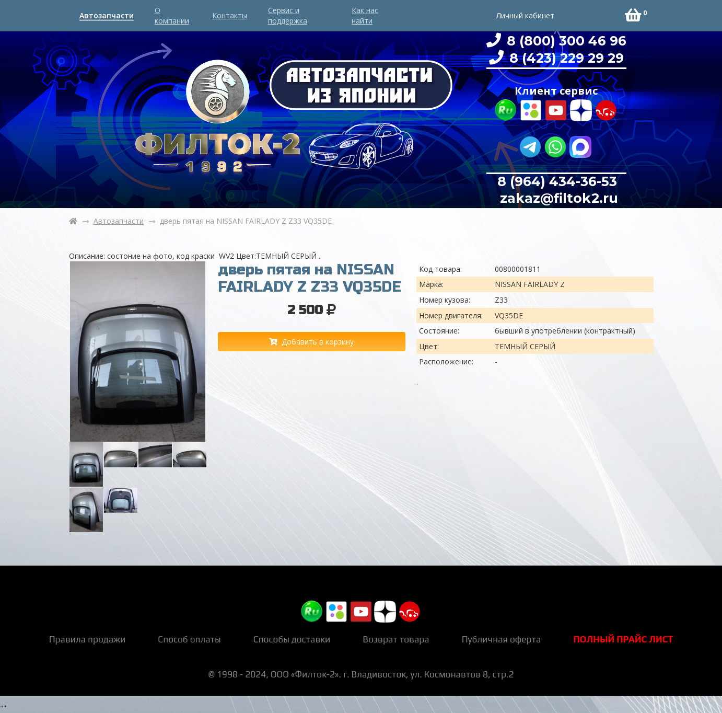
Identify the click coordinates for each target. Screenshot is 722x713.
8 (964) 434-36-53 (557, 181)
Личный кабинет (525, 15)
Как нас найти (365, 15)
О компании (172, 15)
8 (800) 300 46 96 (564, 41)
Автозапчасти (106, 15)
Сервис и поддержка (287, 15)
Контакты (229, 15)
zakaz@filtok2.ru (557, 198)
